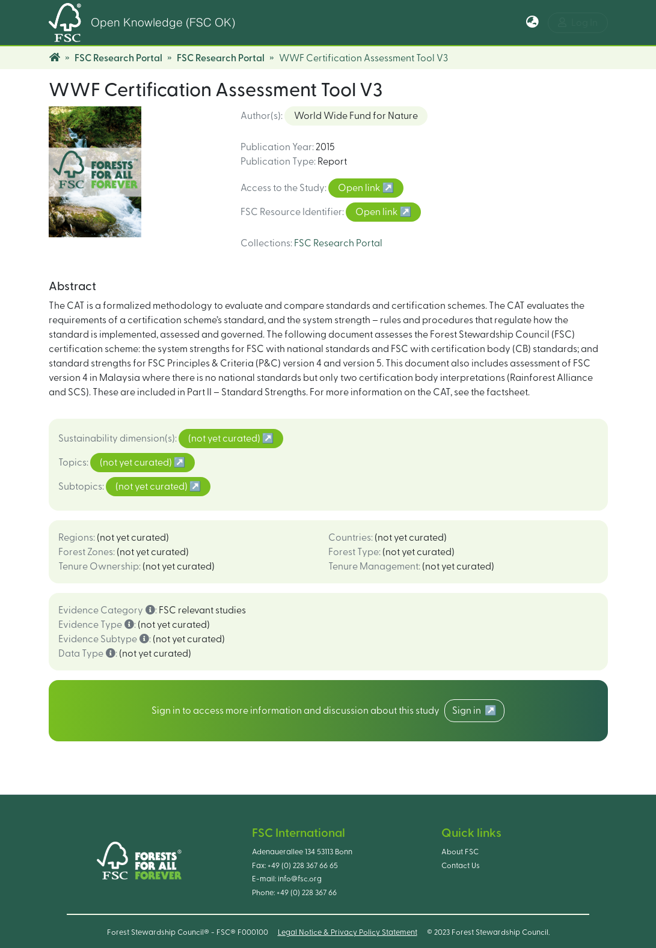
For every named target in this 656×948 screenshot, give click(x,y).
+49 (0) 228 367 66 (307, 892)
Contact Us (460, 865)
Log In (578, 22)
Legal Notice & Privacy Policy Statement (347, 932)
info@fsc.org (300, 879)
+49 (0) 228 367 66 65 (303, 865)
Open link (360, 188)
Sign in (468, 711)
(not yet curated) (225, 438)
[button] (532, 23)
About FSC (460, 851)
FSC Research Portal (118, 58)
